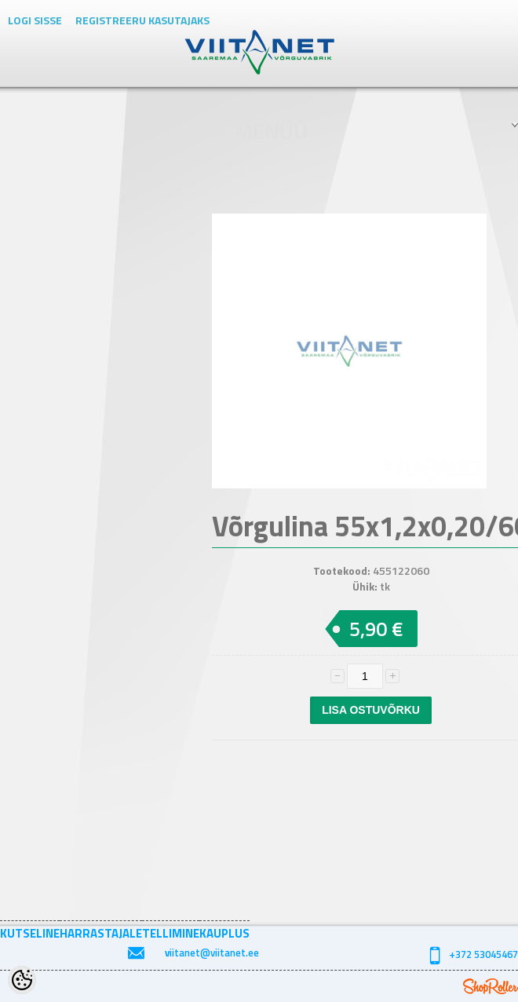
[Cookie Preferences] (22, 980)
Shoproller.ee (490, 986)
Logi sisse (35, 20)
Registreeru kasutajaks (142, 20)
